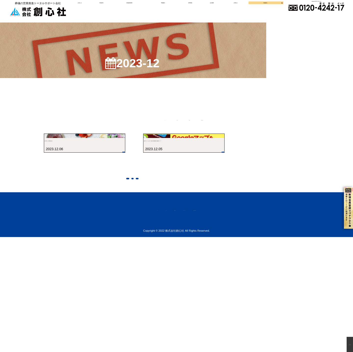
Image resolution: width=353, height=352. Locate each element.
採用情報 (189, 11)
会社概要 (209, 11)
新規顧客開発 (133, 11)
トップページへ (94, 288)
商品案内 (107, 11)
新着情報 (194, 128)
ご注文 (127, 324)
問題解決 (164, 11)
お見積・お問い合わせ (231, 324)
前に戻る (136, 288)
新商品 (158, 128)
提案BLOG (235, 128)
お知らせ (87, 11)
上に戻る (174, 288)
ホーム (108, 324)
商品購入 (257, 11)
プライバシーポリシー (184, 324)
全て (126, 128)
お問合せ (231, 11)
